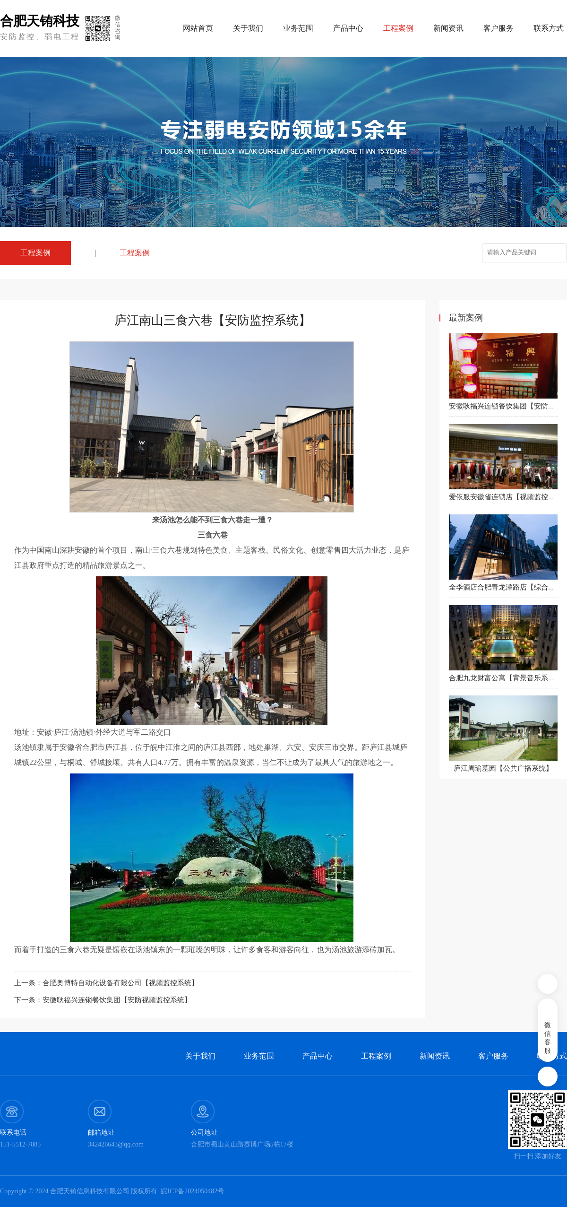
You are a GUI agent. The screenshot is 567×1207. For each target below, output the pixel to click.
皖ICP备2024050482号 (192, 1191)
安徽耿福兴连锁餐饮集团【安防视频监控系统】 (117, 1000)
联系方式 (548, 28)
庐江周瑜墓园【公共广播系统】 (503, 768)
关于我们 (248, 28)
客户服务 (498, 28)
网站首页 (198, 28)
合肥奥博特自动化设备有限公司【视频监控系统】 (120, 983)
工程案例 (135, 253)
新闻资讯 (448, 28)
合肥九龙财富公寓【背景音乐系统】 (505, 678)
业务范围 (298, 28)
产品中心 (348, 28)
